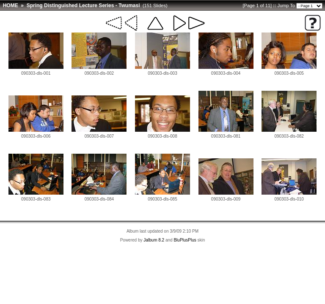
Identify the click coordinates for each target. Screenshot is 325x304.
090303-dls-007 (99, 136)
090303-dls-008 (162, 136)
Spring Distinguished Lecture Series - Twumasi (83, 5)
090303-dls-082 (289, 136)
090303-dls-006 (36, 136)
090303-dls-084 (99, 199)
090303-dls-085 (162, 199)
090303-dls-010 (289, 199)
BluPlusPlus (185, 240)
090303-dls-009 (226, 199)
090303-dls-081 (226, 136)
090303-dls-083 (36, 199)
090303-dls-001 (36, 73)
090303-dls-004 (226, 73)
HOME (10, 5)
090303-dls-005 (289, 73)
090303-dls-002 (99, 73)
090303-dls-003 (162, 73)
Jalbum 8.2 (153, 240)
